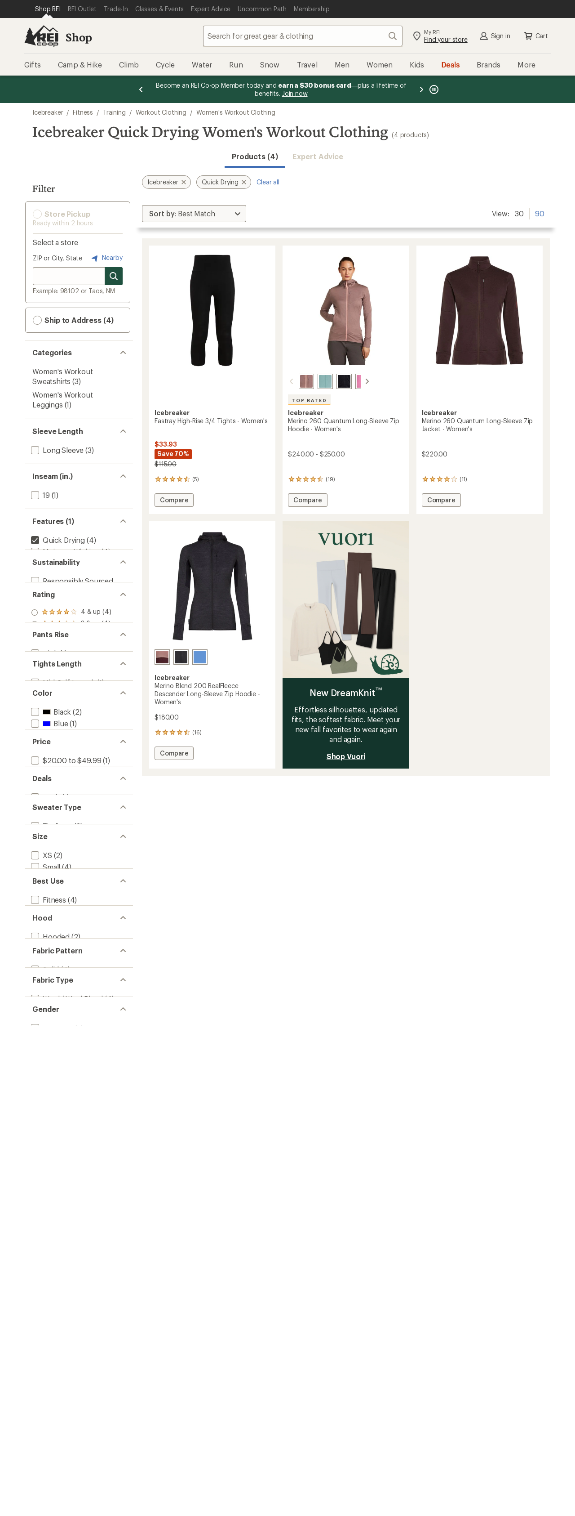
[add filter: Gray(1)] (48, 867)
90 (539, 213)
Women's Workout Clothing (235, 112)
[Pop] (352, 381)
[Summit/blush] (295, 381)
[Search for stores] (114, 276)
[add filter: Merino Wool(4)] (56, 563)
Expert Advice (317, 156)
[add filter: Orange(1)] (53, 878)
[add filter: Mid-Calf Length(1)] (62, 798)
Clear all (268, 182)
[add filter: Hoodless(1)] (51, 1277)
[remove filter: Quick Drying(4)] (57, 540)
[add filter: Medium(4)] (49, 1128)
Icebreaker (47, 112)
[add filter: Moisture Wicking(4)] (64, 551)
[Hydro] (314, 381)
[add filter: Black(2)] (50, 843)
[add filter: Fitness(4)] (47, 1197)
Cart (535, 36)
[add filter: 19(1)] (39, 495)
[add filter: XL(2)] (40, 1152)
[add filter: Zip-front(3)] (51, 1060)
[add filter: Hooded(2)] (49, 1265)
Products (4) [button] (255, 156)
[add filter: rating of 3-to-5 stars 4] (71, 686)
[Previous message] (141, 89)
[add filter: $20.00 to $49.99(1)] (65, 947)
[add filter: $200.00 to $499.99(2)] (70, 970)
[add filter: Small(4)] (44, 1117)
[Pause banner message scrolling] (433, 89)
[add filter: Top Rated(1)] (53, 575)
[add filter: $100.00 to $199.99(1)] (67, 958)
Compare (173, 501)
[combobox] (302, 36)
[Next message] (421, 89)
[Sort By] (194, 213)
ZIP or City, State (57, 258)
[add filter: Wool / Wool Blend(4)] (66, 1367)
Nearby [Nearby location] (106, 258)
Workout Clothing (161, 112)
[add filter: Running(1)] (50, 1220)
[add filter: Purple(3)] (52, 902)
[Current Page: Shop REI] (47, 9)
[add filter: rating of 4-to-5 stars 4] (71, 674)
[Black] (333, 381)
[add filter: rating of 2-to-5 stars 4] (71, 697)
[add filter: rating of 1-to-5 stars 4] (71, 709)
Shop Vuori (346, 756)
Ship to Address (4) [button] (73, 320)
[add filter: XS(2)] (40, 1105)
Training (114, 112)
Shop (79, 37)
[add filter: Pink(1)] (48, 890)
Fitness (83, 112)
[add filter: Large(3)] (45, 1140)
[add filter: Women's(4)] (51, 1412)
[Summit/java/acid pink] (162, 657)
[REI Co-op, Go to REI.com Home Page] (41, 36)
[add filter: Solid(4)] (44, 1322)
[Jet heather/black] (181, 657)
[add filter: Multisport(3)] (53, 1208)
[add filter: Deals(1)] (44, 1015)
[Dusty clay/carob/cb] (200, 657)
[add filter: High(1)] (43, 753)
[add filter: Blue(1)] (48, 855)
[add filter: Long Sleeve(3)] (56, 450)
